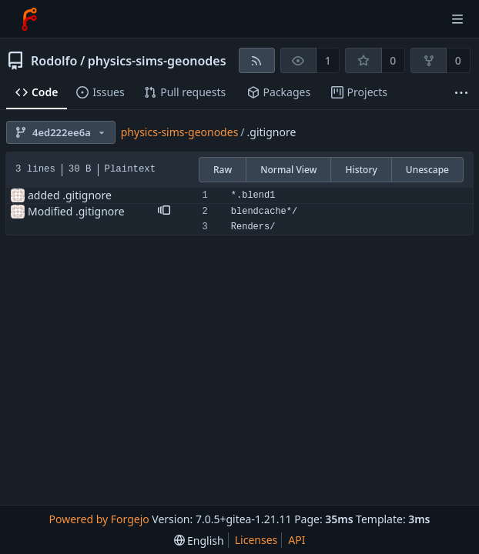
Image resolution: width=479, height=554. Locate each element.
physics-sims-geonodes (157, 60)
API (296, 539)
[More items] (461, 92)
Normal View (288, 169)
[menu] (199, 540)
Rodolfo (54, 60)
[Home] (29, 19)
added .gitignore (70, 195)
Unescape (427, 169)
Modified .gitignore (76, 211)
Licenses (256, 539)
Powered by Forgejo (99, 519)
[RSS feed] (257, 60)
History (361, 169)
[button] (164, 211)
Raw (222, 169)
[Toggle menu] (457, 19)
